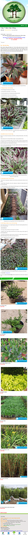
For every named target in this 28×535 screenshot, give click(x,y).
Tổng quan (2, 42)
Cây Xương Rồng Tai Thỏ (5, 363)
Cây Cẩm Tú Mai (3, 305)
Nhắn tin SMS (25, 533)
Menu (22, 25)
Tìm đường (3, 533)
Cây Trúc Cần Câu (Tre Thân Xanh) (7, 507)
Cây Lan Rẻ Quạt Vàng (4, 449)
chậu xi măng (6, 524)
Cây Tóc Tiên (2, 420)
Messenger (19, 533)
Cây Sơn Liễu (2, 334)
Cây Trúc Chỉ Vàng (4, 478)
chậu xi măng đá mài (12, 524)
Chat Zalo (8, 533)
